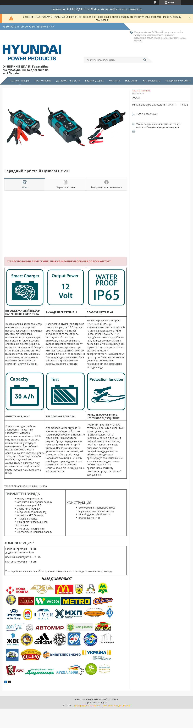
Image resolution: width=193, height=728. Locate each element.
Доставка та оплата (68, 80)
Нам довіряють (151, 80)
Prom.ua (113, 699)
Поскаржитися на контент (87, 705)
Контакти (114, 80)
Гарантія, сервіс (94, 80)
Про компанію (43, 80)
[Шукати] (144, 60)
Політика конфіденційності (116, 705)
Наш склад (131, 80)
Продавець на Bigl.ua (96, 702)
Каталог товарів (20, 80)
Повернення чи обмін (177, 80)
